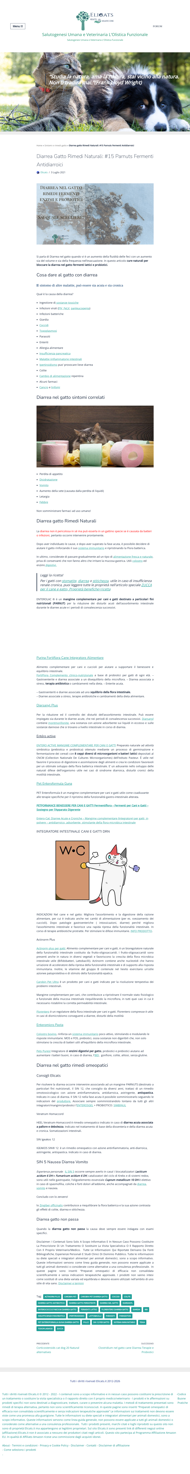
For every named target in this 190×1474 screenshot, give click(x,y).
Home (39, 145)
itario (101, 552)
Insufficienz (46, 355)
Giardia (146, 1325)
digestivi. (51, 569)
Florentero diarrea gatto (122, 1325)
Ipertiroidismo (48, 367)
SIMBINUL (120, 1117)
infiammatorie (60, 361)
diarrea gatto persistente (87, 1318)
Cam (42, 379)
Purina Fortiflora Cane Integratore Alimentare (71, 663)
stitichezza (103, 585)
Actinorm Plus (53, 1312)
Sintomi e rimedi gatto (56, 145)
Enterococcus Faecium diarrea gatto (59, 1325)
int (71, 361)
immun (93, 552)
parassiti (124, 1331)
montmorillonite (58, 730)
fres (133, 561)
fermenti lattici (94, 1325)
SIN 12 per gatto (107, 1338)
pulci (91, 1338)
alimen (57, 379)
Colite (134, 1312)
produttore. (64, 1113)
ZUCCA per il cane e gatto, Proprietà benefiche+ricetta (96, 594)
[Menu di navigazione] (17, 26)
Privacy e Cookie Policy (54, 1461)
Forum (157, 26)
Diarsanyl (148, 725)
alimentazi (119, 561)
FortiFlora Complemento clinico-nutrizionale (65, 681)
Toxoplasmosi (48, 332)
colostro (137, 565)
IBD (96, 1066)
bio (47, 379)
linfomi (55, 390)
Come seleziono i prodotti (20, 1465)
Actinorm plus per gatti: (51, 957)
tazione (66, 379)
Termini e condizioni (25, 1461)
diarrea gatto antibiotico (53, 1318)
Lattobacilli (107, 1331)
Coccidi (44, 327)
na (143, 561)
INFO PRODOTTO (141, 940)
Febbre (43, 506)
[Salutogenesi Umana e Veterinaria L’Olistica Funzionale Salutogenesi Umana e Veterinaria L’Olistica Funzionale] (95, 26)
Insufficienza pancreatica (60, 1331)
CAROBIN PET (72, 1312)
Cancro (43, 390)
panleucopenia (80, 310)
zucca (72, 1344)
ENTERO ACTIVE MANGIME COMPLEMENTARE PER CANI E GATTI (76, 752)
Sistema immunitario (132, 1338)
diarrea (85, 585)
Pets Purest (44, 1062)
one (128, 561)
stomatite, (71, 585)
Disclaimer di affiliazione (114, 1461)
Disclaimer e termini (71, 1298)
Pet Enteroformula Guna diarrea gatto (60, 1338)
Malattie (44, 361)
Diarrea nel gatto (116, 1318)
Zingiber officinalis (51, 1219)
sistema (83, 552)
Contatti (91, 1461)
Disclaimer (77, 1461)
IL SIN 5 (70, 1184)
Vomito (44, 488)
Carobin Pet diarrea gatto (99, 1312)
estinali (77, 361)
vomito (41, 1202)
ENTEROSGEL (85, 1117)
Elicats (44, 172)
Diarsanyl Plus (47, 712)
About (6, 1461)
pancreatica (63, 355)
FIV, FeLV (63, 310)
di (50, 379)
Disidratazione (48, 483)
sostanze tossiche (67, 304)
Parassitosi (139, 1331)
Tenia (41, 1344)
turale (149, 561)
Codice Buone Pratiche (183, 1414)
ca (137, 561)
